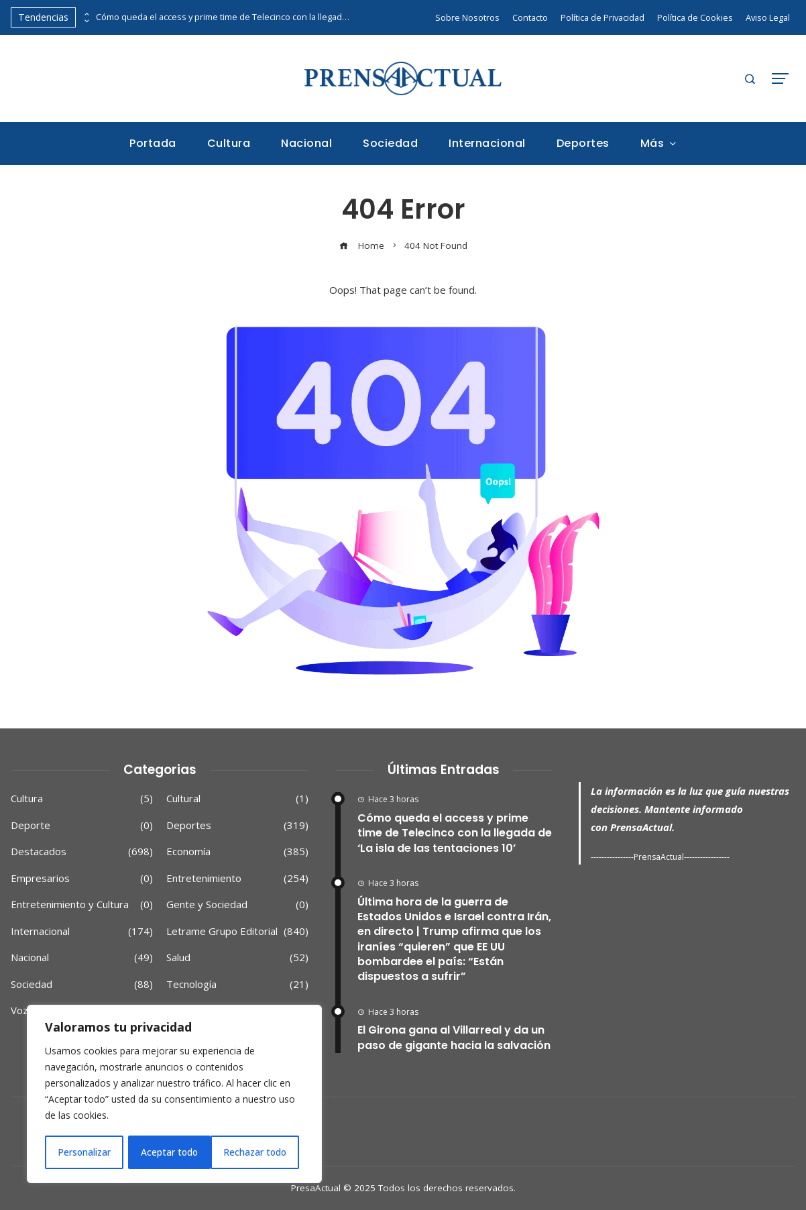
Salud (237, 958)
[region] (174, 1094)
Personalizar (84, 1152)
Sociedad (82, 984)
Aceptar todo (263, 1152)
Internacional (82, 931)
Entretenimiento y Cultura (82, 905)
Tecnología (237, 984)
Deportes (237, 825)
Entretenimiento (237, 878)
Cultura (82, 799)
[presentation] (85, 14)
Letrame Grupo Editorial (237, 931)
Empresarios (82, 878)
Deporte (82, 825)
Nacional (82, 958)
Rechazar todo (172, 1152)
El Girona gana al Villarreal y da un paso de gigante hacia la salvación (454, 1037)
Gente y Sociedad (237, 905)
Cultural (237, 799)
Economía (237, 852)
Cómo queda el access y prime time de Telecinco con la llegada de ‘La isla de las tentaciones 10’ (223, 17)
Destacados (82, 852)
